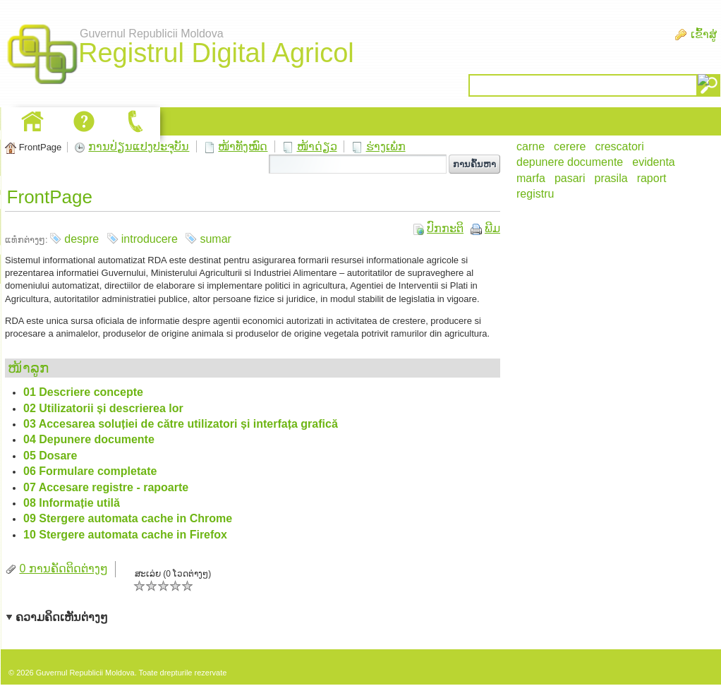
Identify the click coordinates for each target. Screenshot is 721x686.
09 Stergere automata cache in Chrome (127, 518)
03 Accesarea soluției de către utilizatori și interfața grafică (180, 424)
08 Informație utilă (71, 503)
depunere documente (569, 162)
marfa (530, 178)
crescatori (619, 146)
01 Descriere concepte (83, 392)
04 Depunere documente (88, 439)
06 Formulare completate (90, 471)
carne (530, 146)
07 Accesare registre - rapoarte (105, 487)
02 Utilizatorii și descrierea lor (103, 408)
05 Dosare (50, 456)
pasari (570, 178)
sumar (215, 239)
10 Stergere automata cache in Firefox (125, 535)
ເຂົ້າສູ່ (704, 34)
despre (81, 239)
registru (535, 194)
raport (652, 178)
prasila (610, 178)
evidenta (653, 162)
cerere (570, 146)
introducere (149, 239)
